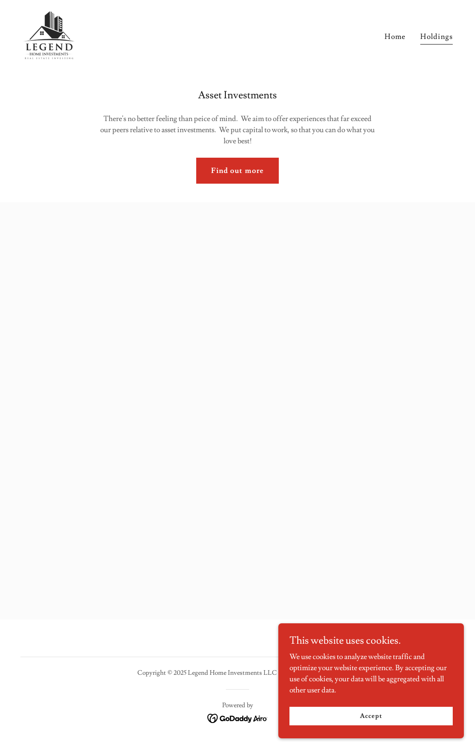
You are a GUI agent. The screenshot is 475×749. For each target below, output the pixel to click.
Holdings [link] (436, 36)
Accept (371, 715)
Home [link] (395, 36)
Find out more (237, 170)
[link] (48, 33)
